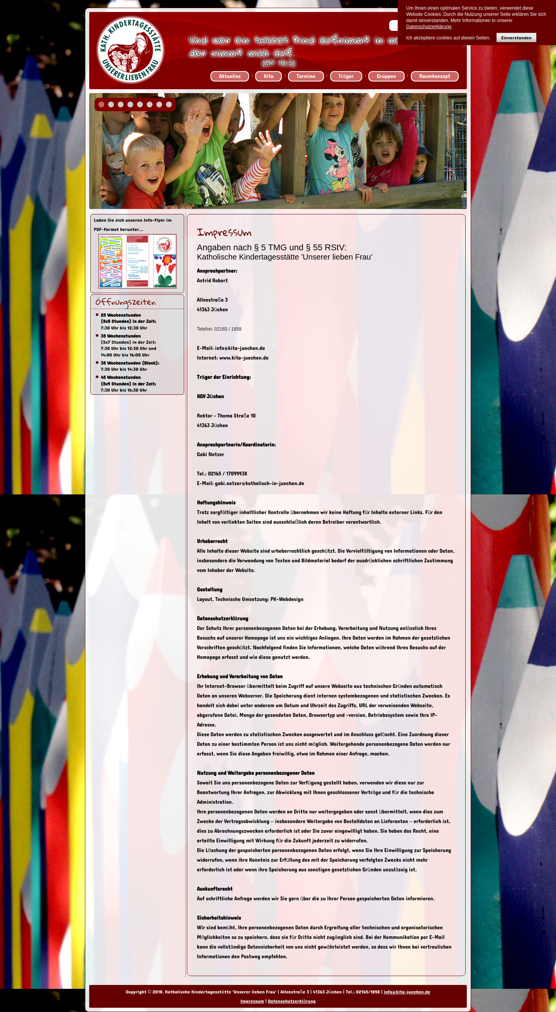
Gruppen (386, 76)
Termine (306, 76)
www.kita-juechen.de (244, 358)
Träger (346, 76)
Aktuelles (230, 76)
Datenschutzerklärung (291, 1001)
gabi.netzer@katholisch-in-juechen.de (259, 483)
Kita (268, 76)
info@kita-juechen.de (240, 348)
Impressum (252, 1001)
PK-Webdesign (286, 599)
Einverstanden (516, 37)
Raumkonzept (434, 76)
